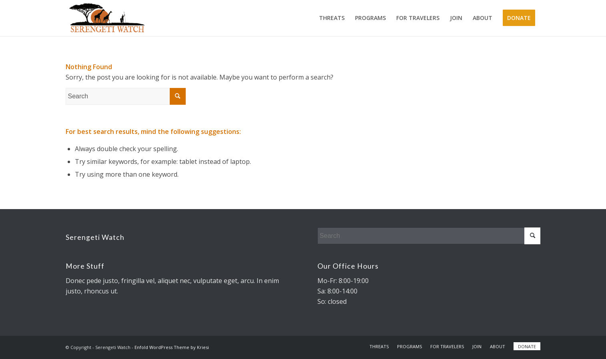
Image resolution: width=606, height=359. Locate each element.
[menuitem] (332, 18)
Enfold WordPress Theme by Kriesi (171, 347)
